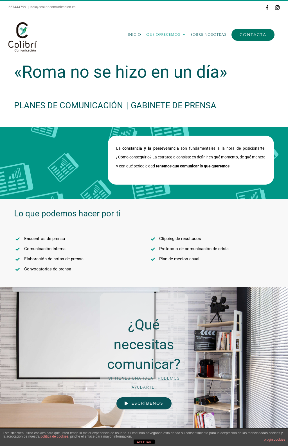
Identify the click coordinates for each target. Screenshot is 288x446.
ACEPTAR (144, 442)
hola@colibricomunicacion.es (52, 7)
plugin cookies (274, 439)
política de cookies (54, 436)
